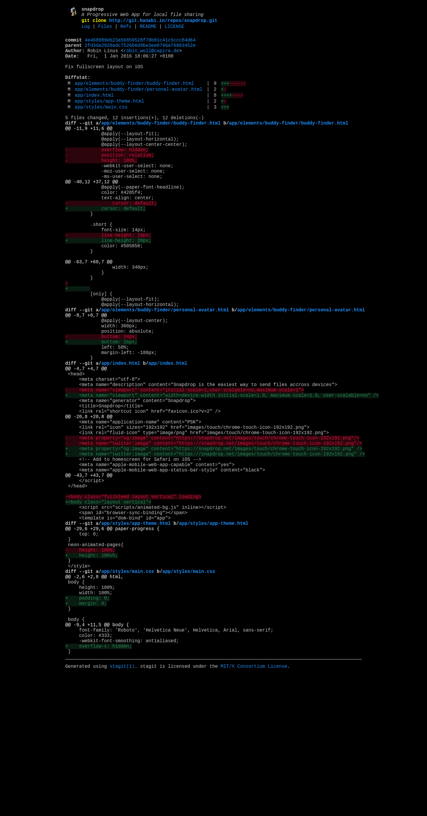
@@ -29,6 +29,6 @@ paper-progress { (112, 641)
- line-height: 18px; (108, 282)
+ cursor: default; (105, 249)
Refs (125, 30)
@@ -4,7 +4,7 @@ (86, 445)
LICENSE (174, 30)
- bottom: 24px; (101, 406)
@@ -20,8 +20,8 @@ (88, 504)
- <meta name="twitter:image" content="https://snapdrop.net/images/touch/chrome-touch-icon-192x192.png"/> (213, 536)
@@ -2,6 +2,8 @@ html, (94, 699)
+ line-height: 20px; (108, 288)
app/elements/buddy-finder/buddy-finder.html (134, 98)
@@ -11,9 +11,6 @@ (88, 151)
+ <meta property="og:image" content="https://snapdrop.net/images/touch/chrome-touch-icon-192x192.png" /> (213, 543)
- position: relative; (109, 184)
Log (86, 30)
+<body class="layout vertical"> (108, 608)
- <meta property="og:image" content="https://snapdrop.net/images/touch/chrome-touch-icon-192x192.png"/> (212, 530)
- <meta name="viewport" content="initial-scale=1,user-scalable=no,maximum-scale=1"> (184, 471)
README (148, 30)
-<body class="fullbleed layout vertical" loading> (133, 601)
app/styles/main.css (101, 126)
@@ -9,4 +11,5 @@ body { (97, 758)
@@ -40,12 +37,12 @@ (91, 216)
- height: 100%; (101, 190)
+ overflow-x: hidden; (98, 784)
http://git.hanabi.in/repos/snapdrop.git (163, 23)
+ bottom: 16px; (101, 412)
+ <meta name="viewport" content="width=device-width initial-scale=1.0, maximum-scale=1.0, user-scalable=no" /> (222, 477)
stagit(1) (122, 807)
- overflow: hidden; (107, 177)
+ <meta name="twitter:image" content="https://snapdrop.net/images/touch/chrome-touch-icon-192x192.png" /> (215, 549)
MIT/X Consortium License (254, 807)
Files (105, 30)
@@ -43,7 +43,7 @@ (88, 575)
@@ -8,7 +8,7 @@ (86, 380)
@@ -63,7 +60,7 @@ (88, 314)
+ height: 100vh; (91, 673)
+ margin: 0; (86, 732)
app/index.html (94, 112)
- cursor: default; (111, 243)
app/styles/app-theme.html (109, 119)
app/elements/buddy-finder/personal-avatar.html (138, 105)
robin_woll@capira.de (151, 58)
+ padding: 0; (87, 725)
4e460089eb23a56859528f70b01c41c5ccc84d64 (140, 45)
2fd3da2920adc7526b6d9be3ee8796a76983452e (140, 52)
